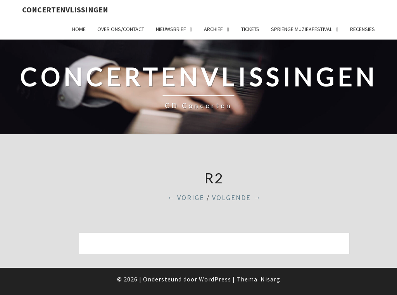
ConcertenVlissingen (65, 9)
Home (79, 29)
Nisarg (270, 279)
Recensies (362, 29)
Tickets (250, 29)
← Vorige (185, 197)
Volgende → (236, 197)
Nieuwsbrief (171, 29)
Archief (213, 29)
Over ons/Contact (120, 29)
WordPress (215, 279)
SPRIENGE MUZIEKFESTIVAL (301, 29)
